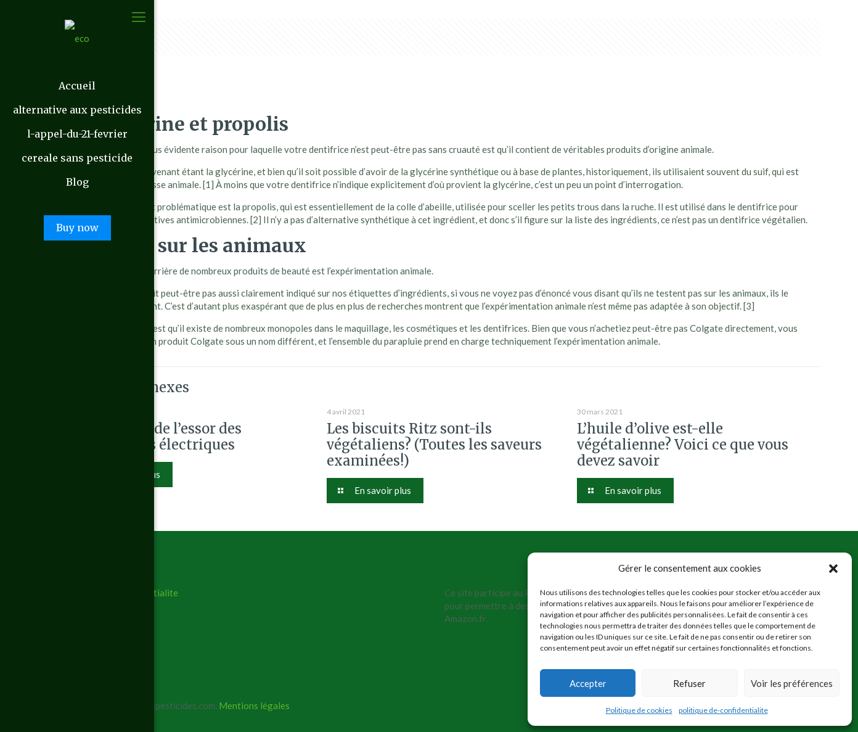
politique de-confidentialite (723, 710)
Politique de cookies (639, 710)
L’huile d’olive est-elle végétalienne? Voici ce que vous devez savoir (682, 444)
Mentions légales (254, 705)
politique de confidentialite (123, 592)
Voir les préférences (792, 683)
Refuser (689, 683)
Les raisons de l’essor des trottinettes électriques (159, 436)
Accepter (588, 683)
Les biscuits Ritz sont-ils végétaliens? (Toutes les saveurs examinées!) (434, 444)
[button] (833, 568)
